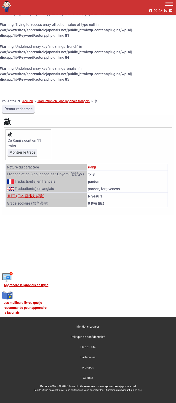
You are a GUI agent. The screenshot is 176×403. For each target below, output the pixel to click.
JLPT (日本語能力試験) (25, 196)
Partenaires (87, 357)
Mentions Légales (88, 326)
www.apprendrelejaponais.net (116, 386)
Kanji (92, 167)
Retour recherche (18, 109)
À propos (88, 367)
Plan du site (88, 347)
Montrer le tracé (22, 152)
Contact (88, 377)
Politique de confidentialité (88, 337)
